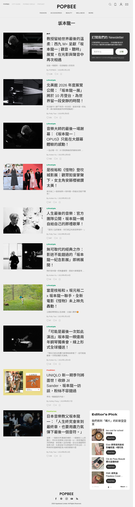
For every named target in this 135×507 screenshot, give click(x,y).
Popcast (41, 4)
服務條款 (114, 57)
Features (51, 411)
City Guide (16, 4)
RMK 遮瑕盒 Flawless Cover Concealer (113, 476)
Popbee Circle (29, 4)
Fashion (51, 370)
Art (48, 34)
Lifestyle (51, 80)
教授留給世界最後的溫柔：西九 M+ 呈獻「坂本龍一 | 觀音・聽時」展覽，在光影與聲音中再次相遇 (65, 49)
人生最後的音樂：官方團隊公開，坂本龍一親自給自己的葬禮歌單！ (65, 218)
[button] (108, 487)
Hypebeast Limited (61, 503)
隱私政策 (121, 57)
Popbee (6, 4)
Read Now (111, 438)
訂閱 (121, 52)
